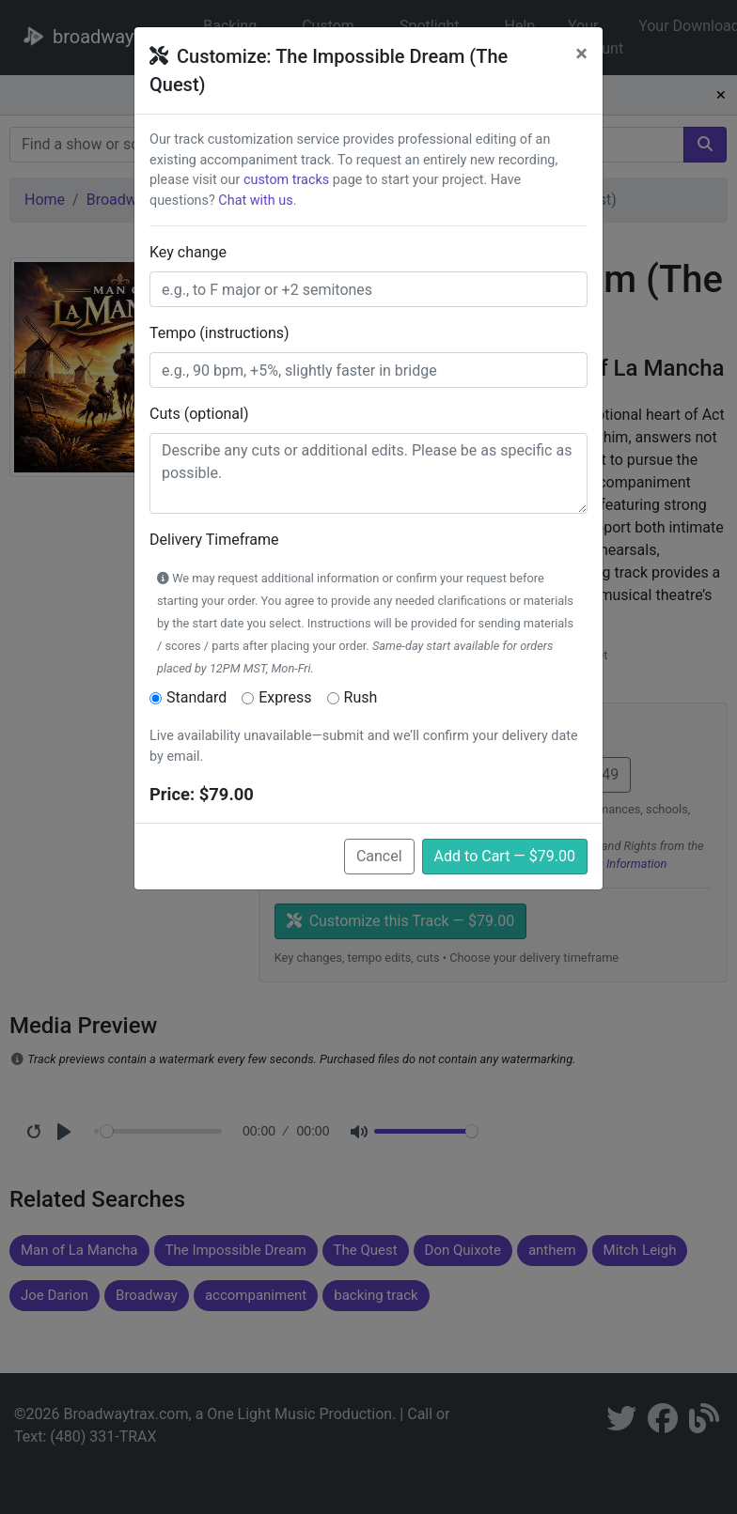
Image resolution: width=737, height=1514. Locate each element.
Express (285, 697)
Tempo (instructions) (219, 333)
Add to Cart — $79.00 (504, 856)
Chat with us (255, 201)
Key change (188, 252)
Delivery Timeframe (214, 539)
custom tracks (286, 180)
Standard (196, 697)
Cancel (379, 856)
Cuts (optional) (199, 414)
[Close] (581, 53)
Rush (361, 697)
